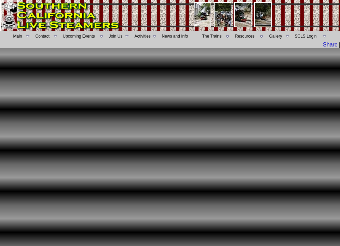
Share (330, 44)
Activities (143, 36)
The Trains (212, 36)
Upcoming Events (79, 36)
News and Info (175, 36)
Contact (43, 36)
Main (17, 36)
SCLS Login (306, 36)
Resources (245, 36)
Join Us (116, 36)
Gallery (275, 36)
